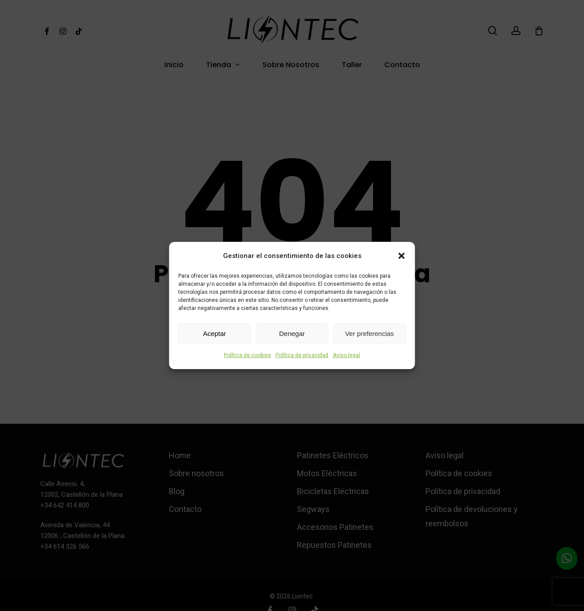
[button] (401, 255)
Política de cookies (247, 355)
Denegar (292, 333)
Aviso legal (346, 355)
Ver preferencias (369, 333)
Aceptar (214, 333)
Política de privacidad (301, 355)
